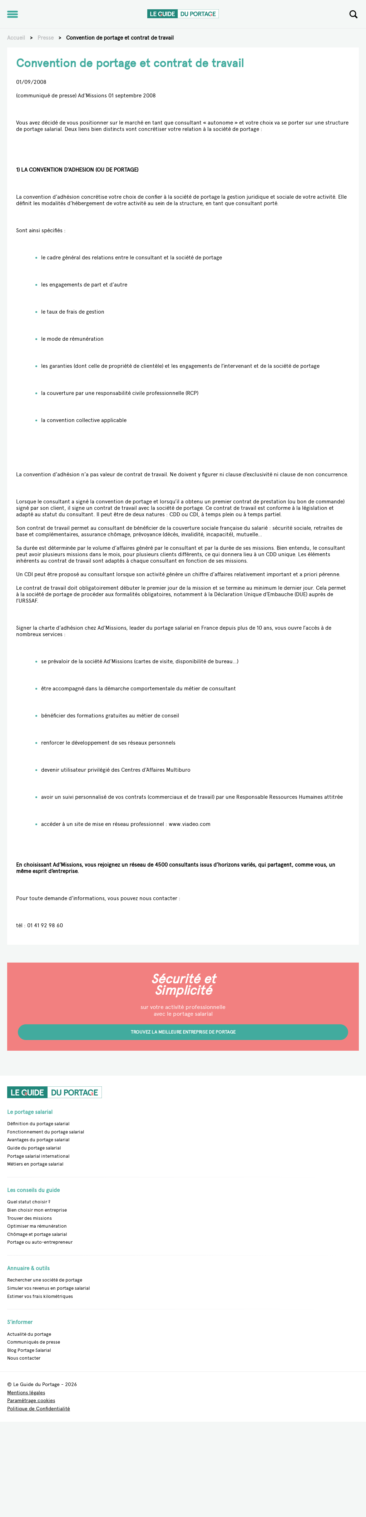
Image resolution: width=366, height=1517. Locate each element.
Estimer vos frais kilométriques (40, 1296)
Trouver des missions (29, 1218)
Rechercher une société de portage (44, 1280)
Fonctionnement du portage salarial (45, 1132)
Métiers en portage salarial (35, 1164)
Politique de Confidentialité (38, 1409)
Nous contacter (23, 1358)
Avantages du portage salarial (38, 1139)
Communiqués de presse (33, 1342)
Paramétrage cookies (31, 1401)
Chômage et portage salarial (37, 1234)
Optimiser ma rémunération (37, 1226)
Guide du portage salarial (34, 1148)
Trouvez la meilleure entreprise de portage (183, 1032)
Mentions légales (26, 1393)
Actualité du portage (29, 1334)
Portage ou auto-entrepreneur (40, 1242)
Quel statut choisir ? (28, 1201)
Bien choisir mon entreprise (37, 1210)
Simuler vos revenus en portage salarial (48, 1288)
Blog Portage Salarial (29, 1350)
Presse (46, 38)
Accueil (16, 38)
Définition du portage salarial (38, 1123)
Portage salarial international (38, 1156)
